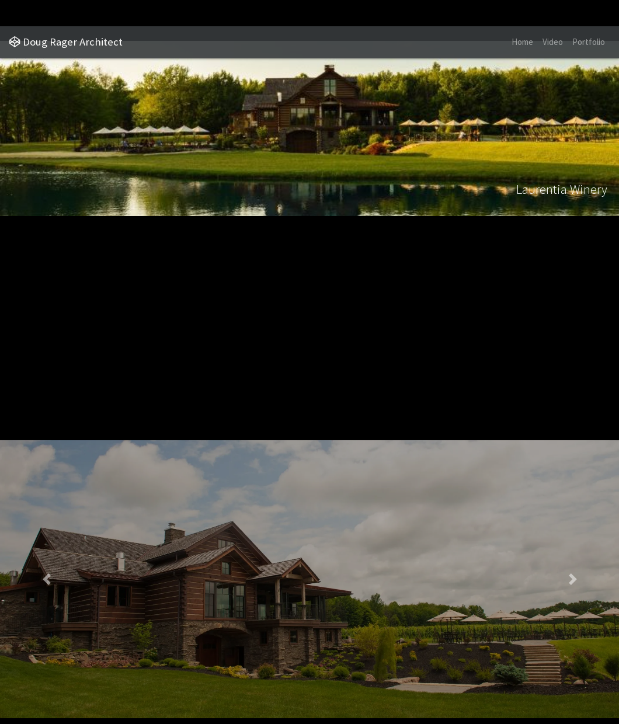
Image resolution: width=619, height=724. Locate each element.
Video (553, 41)
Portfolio (588, 41)
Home (522, 41)
